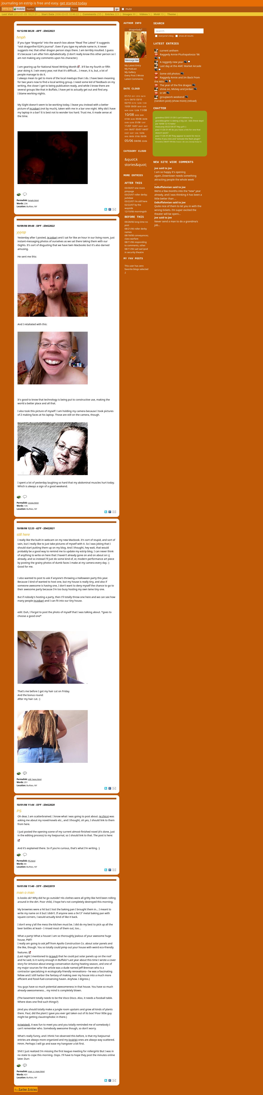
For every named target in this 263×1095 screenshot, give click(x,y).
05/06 (129, 140)
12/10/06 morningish (136, 211)
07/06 (137, 136)
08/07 (146, 126)
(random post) (162, 100)
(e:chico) (104, 816)
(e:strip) (73, 1039)
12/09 (139, 103)
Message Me (132, 60)
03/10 (139, 99)
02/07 (132, 133)
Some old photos (169, 73)
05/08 (138, 118)
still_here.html (34, 779)
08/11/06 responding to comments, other (136, 243)
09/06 (126, 136)
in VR (161, 93)
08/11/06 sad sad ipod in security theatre (136, 250)
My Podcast (131, 68)
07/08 (127, 119)
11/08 (143, 110)
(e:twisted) (24, 1024)
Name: (49, 9)
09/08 (137, 115)
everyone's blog (166, 35)
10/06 (141, 133)
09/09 (134, 106)
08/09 (139, 107)
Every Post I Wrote (134, 75)
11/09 (144, 103)
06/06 (144, 136)
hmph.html (33, 200)
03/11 (133, 96)
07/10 (138, 96)
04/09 (126, 110)
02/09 (131, 111)
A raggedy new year (172, 62)
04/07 (145, 129)
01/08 (137, 122)
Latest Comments (134, 78)
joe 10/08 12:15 (162, 123)
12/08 (136, 110)
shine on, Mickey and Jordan (175, 89)
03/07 (127, 133)
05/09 (144, 107)
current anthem (166, 50)
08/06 (131, 136)
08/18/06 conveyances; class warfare (137, 237)
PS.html (31, 860)
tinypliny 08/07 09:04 (165, 141)
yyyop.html (33, 502)
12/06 (136, 133)
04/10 (132, 99)
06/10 (143, 96)
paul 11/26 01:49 (163, 129)
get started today (73, 3)
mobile (19, 9)
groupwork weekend (171, 97)
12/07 (143, 123)
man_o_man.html (36, 1071)
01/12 (128, 96)
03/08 (127, 123)
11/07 (128, 126)
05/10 (127, 100)
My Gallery (130, 72)
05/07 (138, 129)
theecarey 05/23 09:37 (165, 126)
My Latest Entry (133, 65)
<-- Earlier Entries (26, 1089)
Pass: (92, 9)
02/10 (128, 102)
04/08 (144, 119)
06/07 (132, 129)
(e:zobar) (34, 108)
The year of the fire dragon (174, 85)
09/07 (140, 126)
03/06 (144, 141)
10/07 (135, 126)
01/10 (134, 103)
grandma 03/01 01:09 (165, 117)
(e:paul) (53, 956)
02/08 (132, 122)
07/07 (126, 130)
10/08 (129, 114)
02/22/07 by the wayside (133, 206)
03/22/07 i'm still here (136, 201)
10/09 (127, 106)
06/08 (133, 119)
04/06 (137, 141)
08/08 (142, 115)
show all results (186, 35)
